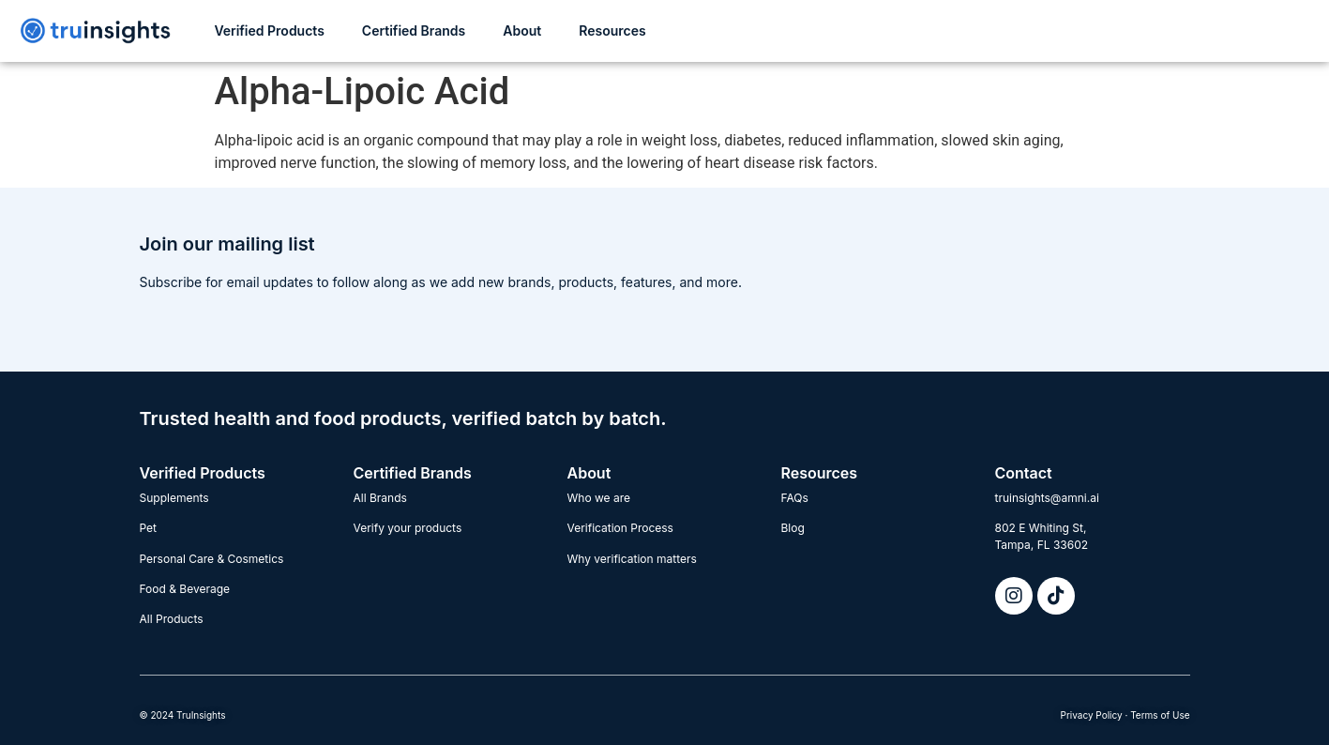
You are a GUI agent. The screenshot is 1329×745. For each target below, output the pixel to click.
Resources (612, 30)
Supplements (174, 498)
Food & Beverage (185, 589)
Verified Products (269, 30)
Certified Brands (413, 30)
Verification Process (620, 528)
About (522, 30)
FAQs (794, 498)
